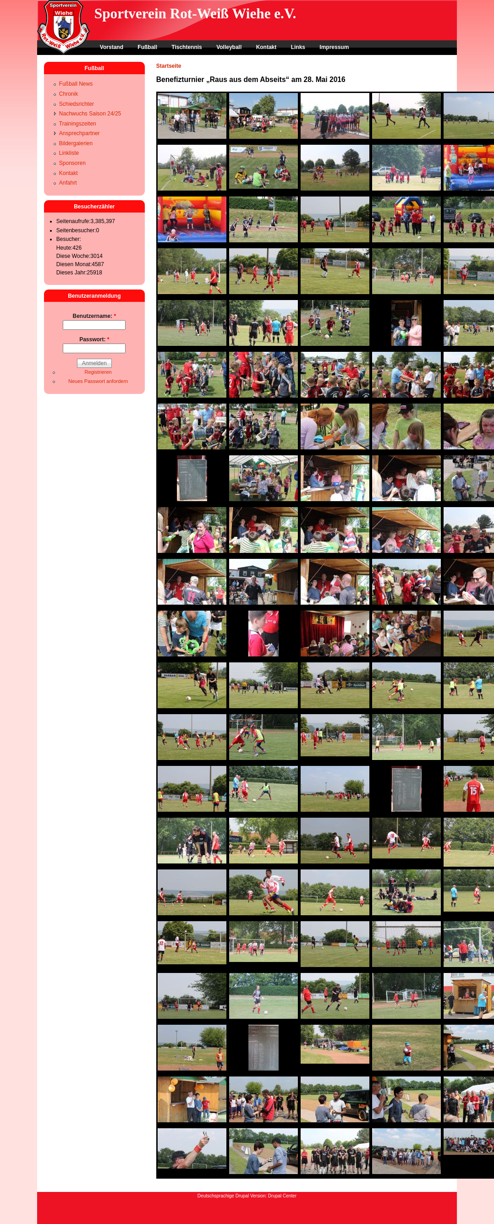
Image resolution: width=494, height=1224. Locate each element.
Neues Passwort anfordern (98, 381)
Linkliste (69, 153)
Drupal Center (282, 1195)
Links (298, 47)
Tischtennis (186, 47)
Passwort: (94, 339)
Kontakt (266, 47)
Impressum (334, 47)
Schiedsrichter (76, 104)
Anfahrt (68, 183)
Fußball (147, 47)
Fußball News (76, 84)
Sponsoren (72, 163)
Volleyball (229, 47)
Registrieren (97, 372)
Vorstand (111, 47)
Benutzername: (94, 316)
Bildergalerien (76, 143)
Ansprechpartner (79, 133)
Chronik (68, 94)
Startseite (168, 66)
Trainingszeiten (77, 123)
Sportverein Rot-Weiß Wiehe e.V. (195, 13)
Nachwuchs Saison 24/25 (90, 113)
